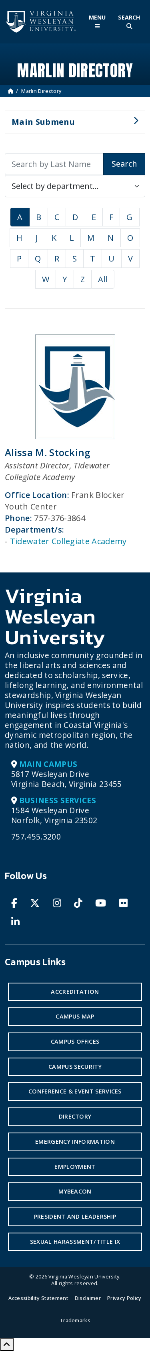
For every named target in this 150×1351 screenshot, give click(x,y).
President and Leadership (75, 1216)
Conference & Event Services (75, 1091)
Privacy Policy (124, 1298)
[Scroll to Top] (7, 1344)
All (103, 279)
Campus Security (75, 1066)
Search (124, 163)
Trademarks (75, 1320)
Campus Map (75, 1016)
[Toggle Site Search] (129, 21)
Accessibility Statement (38, 1298)
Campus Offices (75, 1041)
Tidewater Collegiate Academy (68, 541)
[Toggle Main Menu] (97, 21)
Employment (74, 1166)
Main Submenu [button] (71, 125)
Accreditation (75, 991)
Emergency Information (75, 1141)
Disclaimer (88, 1298)
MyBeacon (75, 1191)
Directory (75, 1116)
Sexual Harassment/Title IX (75, 1241)
